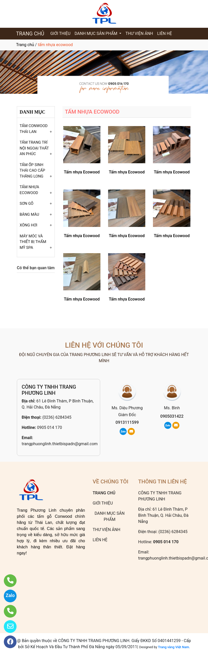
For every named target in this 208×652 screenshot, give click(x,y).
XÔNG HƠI (28, 225)
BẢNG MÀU (29, 214)
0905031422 (172, 416)
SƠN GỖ (26, 203)
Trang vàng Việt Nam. (174, 647)
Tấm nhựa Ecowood (82, 172)
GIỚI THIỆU (60, 33)
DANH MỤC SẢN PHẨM (96, 33)
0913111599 (127, 422)
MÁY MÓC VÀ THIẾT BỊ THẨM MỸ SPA (33, 242)
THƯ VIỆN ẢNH (139, 33)
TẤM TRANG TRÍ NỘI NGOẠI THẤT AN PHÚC (34, 148)
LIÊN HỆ (164, 33)
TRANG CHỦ (30, 34)
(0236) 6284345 (56, 417)
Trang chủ (25, 44)
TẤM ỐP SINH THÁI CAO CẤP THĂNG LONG (32, 170)
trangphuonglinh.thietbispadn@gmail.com (60, 443)
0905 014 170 (49, 427)
